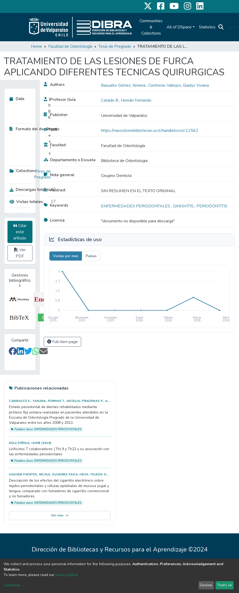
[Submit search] (221, 27)
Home (36, 46)
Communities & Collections (151, 27)
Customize (12, 585)
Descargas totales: (29, 189)
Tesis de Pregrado (114, 46)
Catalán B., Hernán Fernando (126, 100)
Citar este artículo (20, 232)
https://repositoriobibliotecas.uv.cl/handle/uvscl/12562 (149, 130)
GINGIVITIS (184, 206)
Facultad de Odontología (70, 46)
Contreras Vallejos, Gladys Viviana (178, 85)
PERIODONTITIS (212, 206)
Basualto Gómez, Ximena (124, 85)
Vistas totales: (27, 202)
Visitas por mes (65, 256)
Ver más (60, 515)
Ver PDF (19, 253)
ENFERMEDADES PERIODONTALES (136, 206)
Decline (206, 585)
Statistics (207, 27)
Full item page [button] (62, 342)
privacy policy (66, 574)
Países (91, 256)
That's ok (224, 585)
